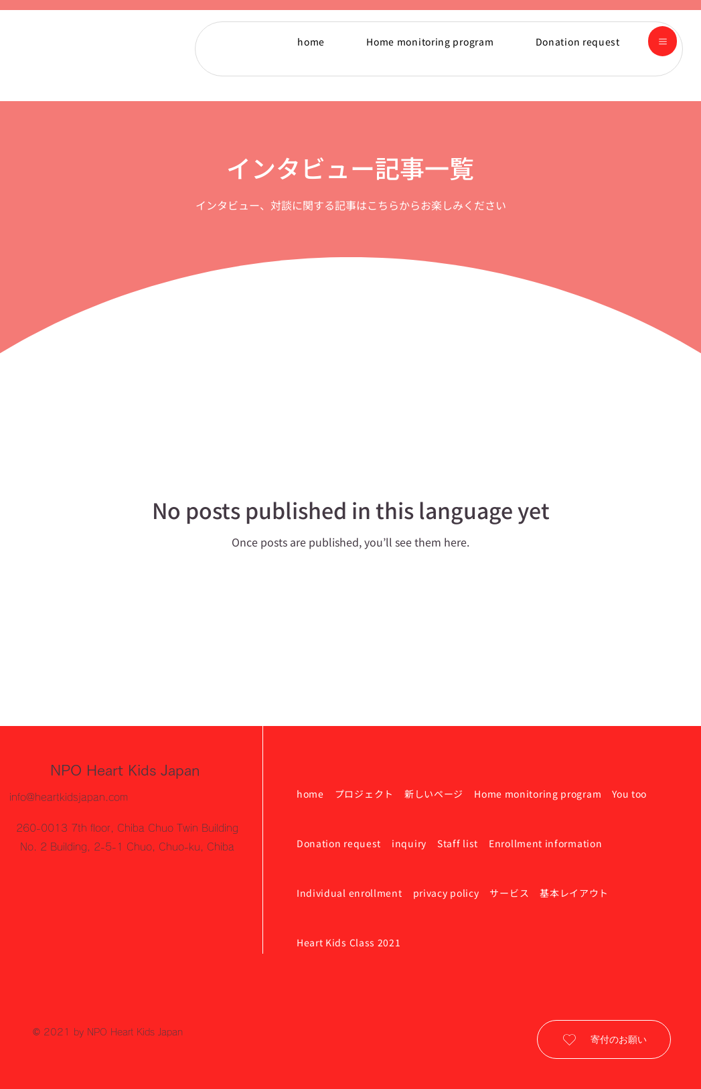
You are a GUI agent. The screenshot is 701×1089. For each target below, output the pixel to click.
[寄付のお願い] (604, 1039)
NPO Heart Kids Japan (125, 770)
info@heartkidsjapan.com (68, 797)
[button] (662, 41)
